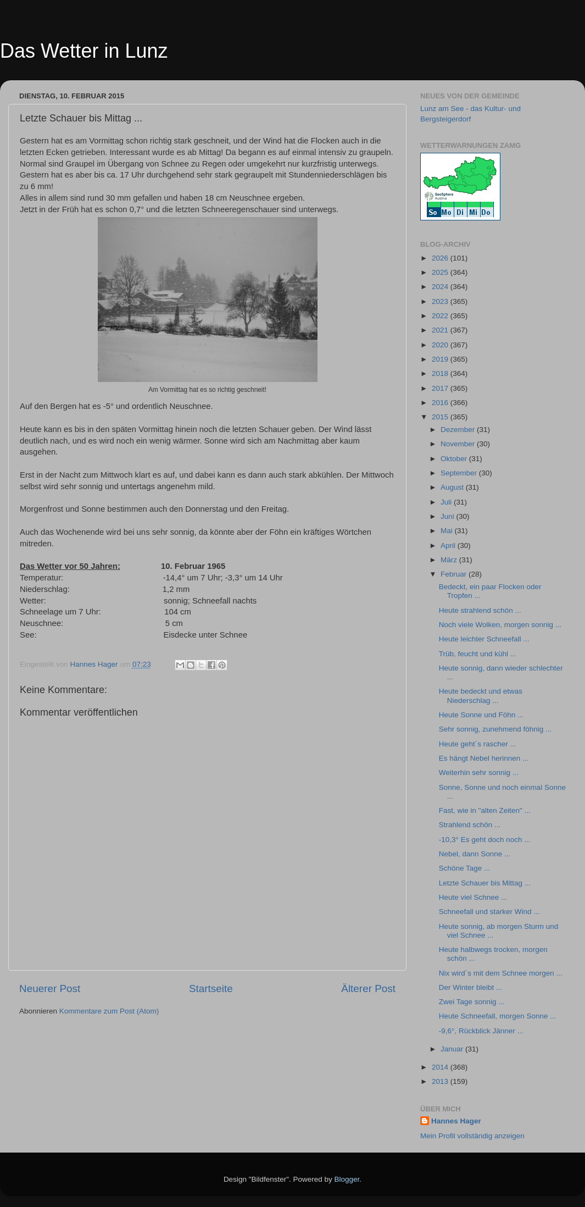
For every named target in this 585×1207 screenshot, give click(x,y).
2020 (441, 345)
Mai (448, 531)
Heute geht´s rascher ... (477, 744)
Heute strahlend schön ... (480, 610)
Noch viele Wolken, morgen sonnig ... (500, 625)
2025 (441, 272)
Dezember (459, 429)
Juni (448, 516)
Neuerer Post (49, 988)
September (460, 473)
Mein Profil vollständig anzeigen (472, 1136)
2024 (441, 287)
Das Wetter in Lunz (84, 51)
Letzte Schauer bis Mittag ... (485, 883)
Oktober (455, 459)
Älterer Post (368, 988)
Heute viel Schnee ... (473, 897)
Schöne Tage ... (465, 868)
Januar (453, 1049)
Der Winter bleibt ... (471, 987)
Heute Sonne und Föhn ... (481, 715)
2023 (441, 301)
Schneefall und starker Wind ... (489, 911)
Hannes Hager (456, 1121)
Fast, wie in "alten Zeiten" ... (485, 810)
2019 (441, 359)
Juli (447, 502)
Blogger (347, 1179)
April (449, 545)
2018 (441, 373)
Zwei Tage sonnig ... (472, 1002)
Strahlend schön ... (470, 825)
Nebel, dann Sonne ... (475, 854)
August (453, 487)
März (450, 560)
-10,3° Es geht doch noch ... (485, 839)
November (459, 444)
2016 (441, 402)
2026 (441, 258)
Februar (455, 574)
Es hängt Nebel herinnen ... (484, 758)
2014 (441, 1067)
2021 (441, 330)
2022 (441, 316)
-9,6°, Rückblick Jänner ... (481, 1031)
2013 (441, 1081)
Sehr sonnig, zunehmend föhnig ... (495, 729)
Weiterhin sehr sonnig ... (479, 772)
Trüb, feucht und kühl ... (477, 654)
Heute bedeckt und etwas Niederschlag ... (480, 695)
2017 (441, 388)
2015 (441, 417)
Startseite (211, 988)
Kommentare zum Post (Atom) (109, 1011)
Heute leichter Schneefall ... (484, 639)
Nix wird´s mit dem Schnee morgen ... (500, 973)
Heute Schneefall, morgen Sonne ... (497, 1016)
